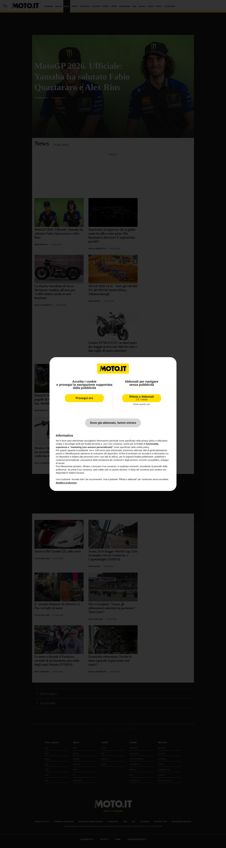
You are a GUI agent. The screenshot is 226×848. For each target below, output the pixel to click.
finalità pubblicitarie (143, 457)
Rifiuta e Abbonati (141, 398)
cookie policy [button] (142, 447)
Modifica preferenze (66, 483)
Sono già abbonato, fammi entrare (113, 422)
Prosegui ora (84, 398)
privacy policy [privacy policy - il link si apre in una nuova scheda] (148, 440)
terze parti (105, 450)
